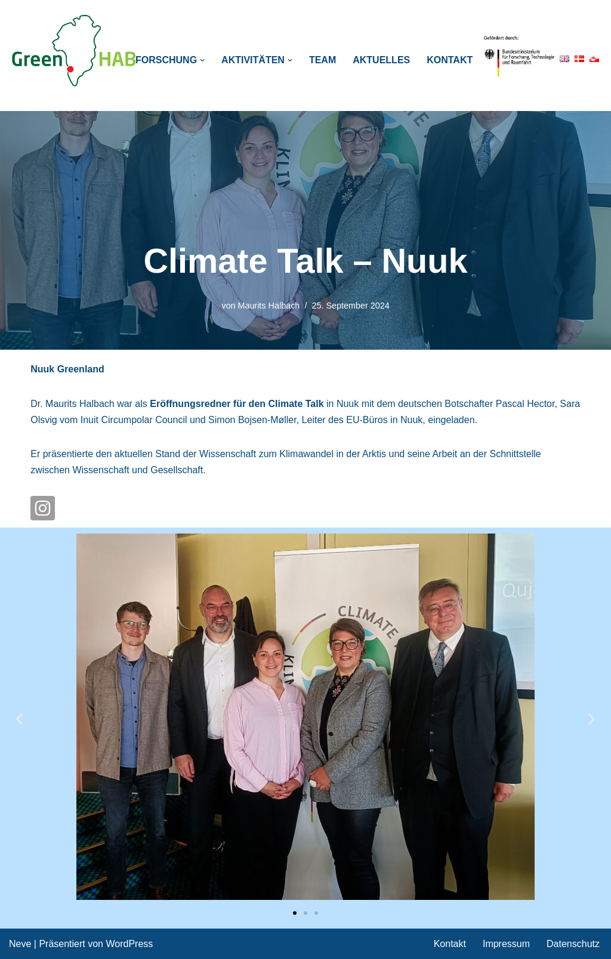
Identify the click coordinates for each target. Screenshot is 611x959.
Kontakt (450, 60)
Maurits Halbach (268, 305)
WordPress (129, 944)
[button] (202, 60)
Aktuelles (381, 60)
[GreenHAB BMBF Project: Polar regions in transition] (74, 51)
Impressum (506, 944)
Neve (20, 944)
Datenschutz (573, 944)
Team (322, 60)
